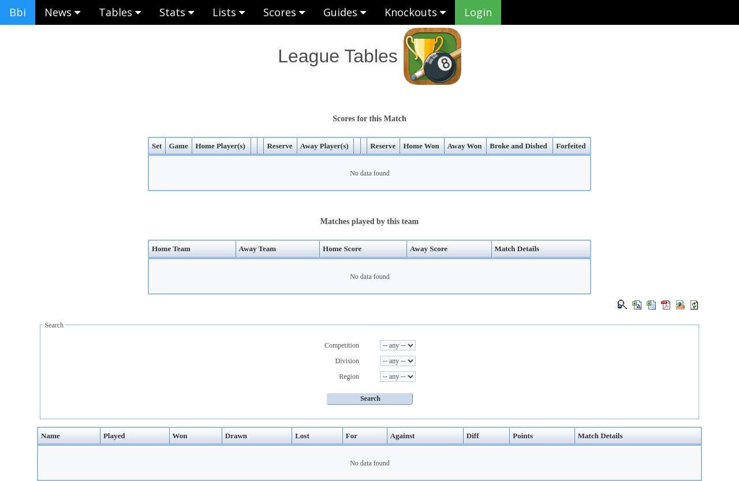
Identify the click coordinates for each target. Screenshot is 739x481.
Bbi (17, 12)
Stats (176, 12)
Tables (120, 12)
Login (478, 12)
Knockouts (415, 12)
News (62, 12)
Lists (228, 12)
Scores (284, 12)
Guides (344, 12)
